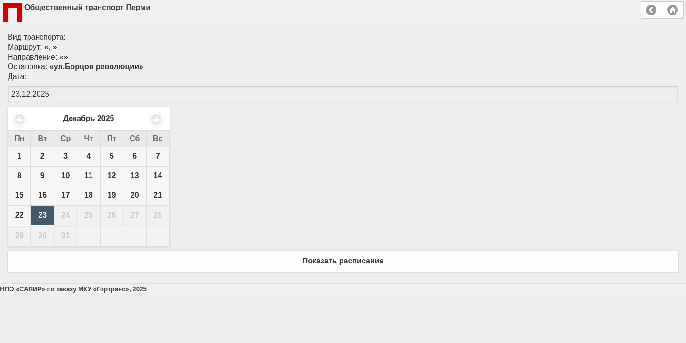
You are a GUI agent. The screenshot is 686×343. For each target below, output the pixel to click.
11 (88, 176)
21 (157, 195)
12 (112, 176)
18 (88, 195)
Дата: (17, 76)
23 (42, 215)
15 (19, 195)
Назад (651, 10)
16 (42, 195)
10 (65, 176)
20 (135, 195)
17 (65, 195)
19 (112, 195)
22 (19, 215)
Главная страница (673, 10)
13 (135, 176)
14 (157, 176)
